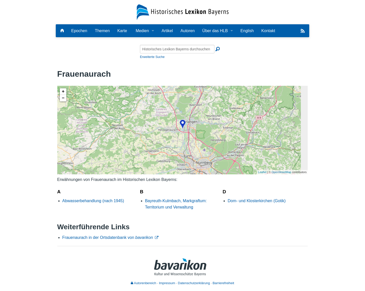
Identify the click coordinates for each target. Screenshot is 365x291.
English (247, 31)
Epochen (79, 31)
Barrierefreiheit (223, 283)
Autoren (187, 31)
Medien (142, 31)
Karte (122, 31)
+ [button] (63, 92)
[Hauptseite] (62, 30)
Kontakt (268, 31)
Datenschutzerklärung (194, 283)
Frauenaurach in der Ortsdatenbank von (107, 237)
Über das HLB (215, 31)
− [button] (63, 98)
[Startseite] (182, 12)
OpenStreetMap (281, 172)
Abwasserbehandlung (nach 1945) (93, 201)
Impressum (167, 283)
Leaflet (262, 172)
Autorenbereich (143, 283)
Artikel (167, 31)
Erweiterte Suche (152, 57)
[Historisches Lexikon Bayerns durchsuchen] (177, 49)
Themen (102, 31)
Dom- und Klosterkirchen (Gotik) (257, 201)
